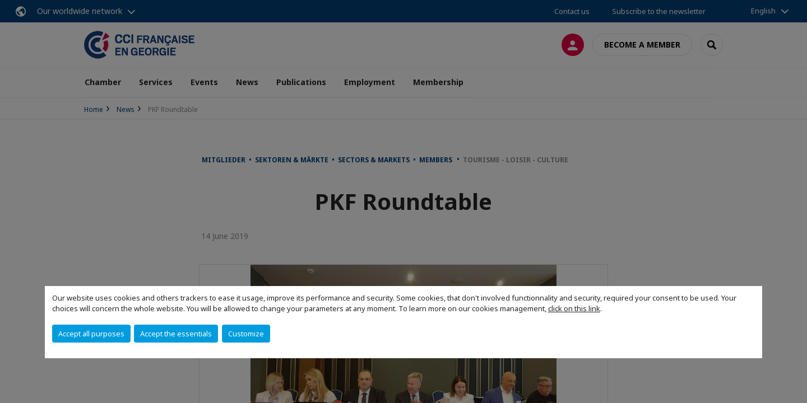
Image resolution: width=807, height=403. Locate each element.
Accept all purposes (91, 334)
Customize (246, 334)
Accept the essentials (176, 334)
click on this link (574, 308)
